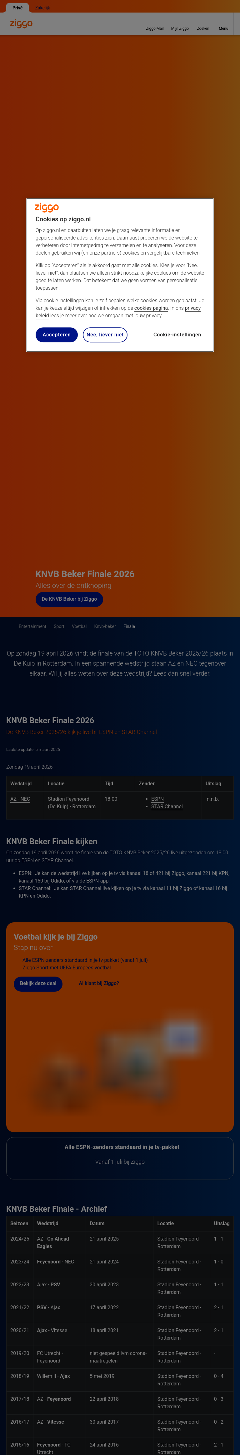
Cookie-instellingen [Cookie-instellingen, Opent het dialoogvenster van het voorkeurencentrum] (177, 335)
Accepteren (56, 335)
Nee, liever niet (105, 335)
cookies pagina (151, 308)
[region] (120, 275)
